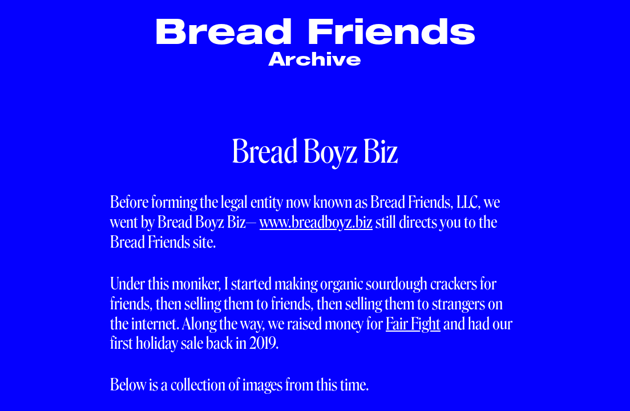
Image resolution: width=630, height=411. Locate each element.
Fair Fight (413, 323)
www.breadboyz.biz (316, 222)
